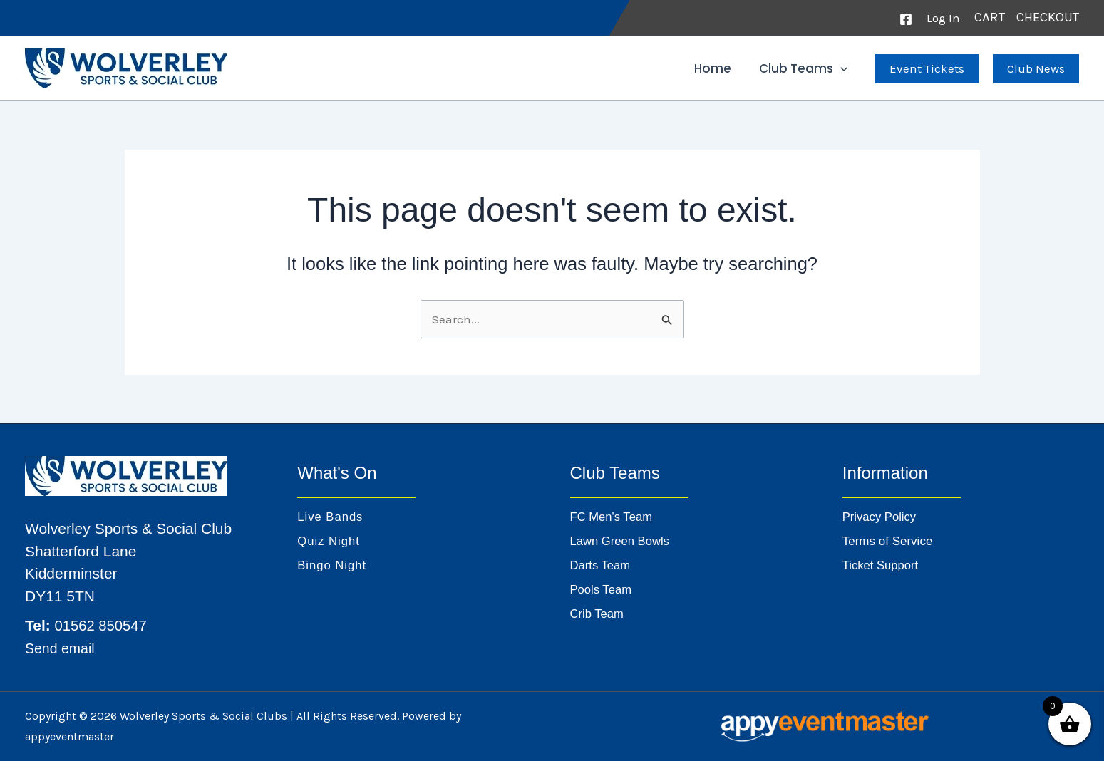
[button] (842, 68)
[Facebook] (905, 19)
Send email (62, 648)
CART (991, 17)
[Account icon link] (943, 18)
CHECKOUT (1047, 17)
